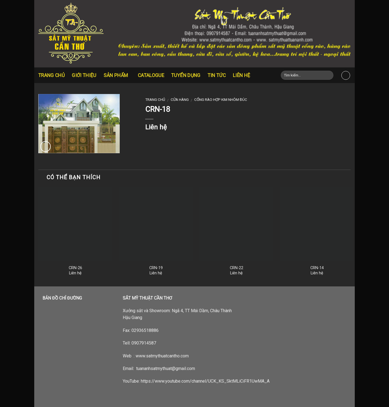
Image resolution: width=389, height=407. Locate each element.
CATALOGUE (151, 75)
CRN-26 (75, 268)
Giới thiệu (84, 75)
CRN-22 (236, 268)
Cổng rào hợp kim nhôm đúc (220, 99)
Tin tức (217, 75)
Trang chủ (51, 75)
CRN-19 (156, 268)
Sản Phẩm (117, 75)
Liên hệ (241, 75)
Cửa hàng (180, 99)
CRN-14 (317, 268)
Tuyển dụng (186, 75)
